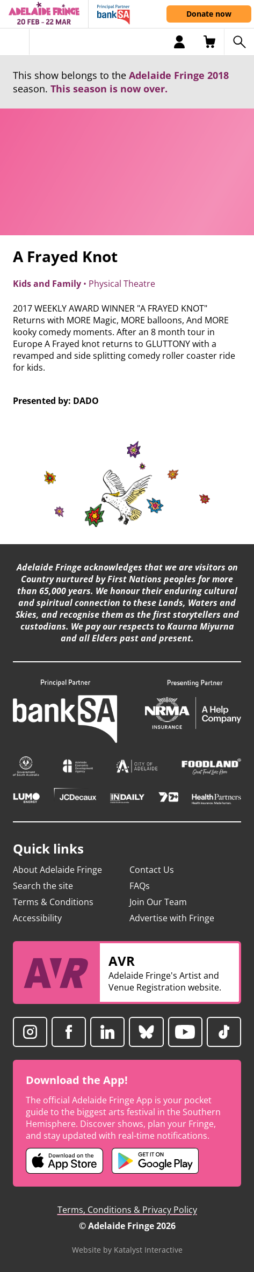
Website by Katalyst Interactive (127, 1250)
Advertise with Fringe (171, 918)
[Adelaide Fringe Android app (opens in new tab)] (155, 1161)
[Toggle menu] (15, 41)
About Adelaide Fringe (57, 870)
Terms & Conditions (53, 902)
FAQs (139, 886)
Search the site (43, 886)
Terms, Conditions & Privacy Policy (127, 1210)
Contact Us (151, 870)
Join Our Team (158, 902)
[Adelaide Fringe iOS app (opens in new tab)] (64, 1161)
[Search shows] (239, 41)
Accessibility (37, 918)
